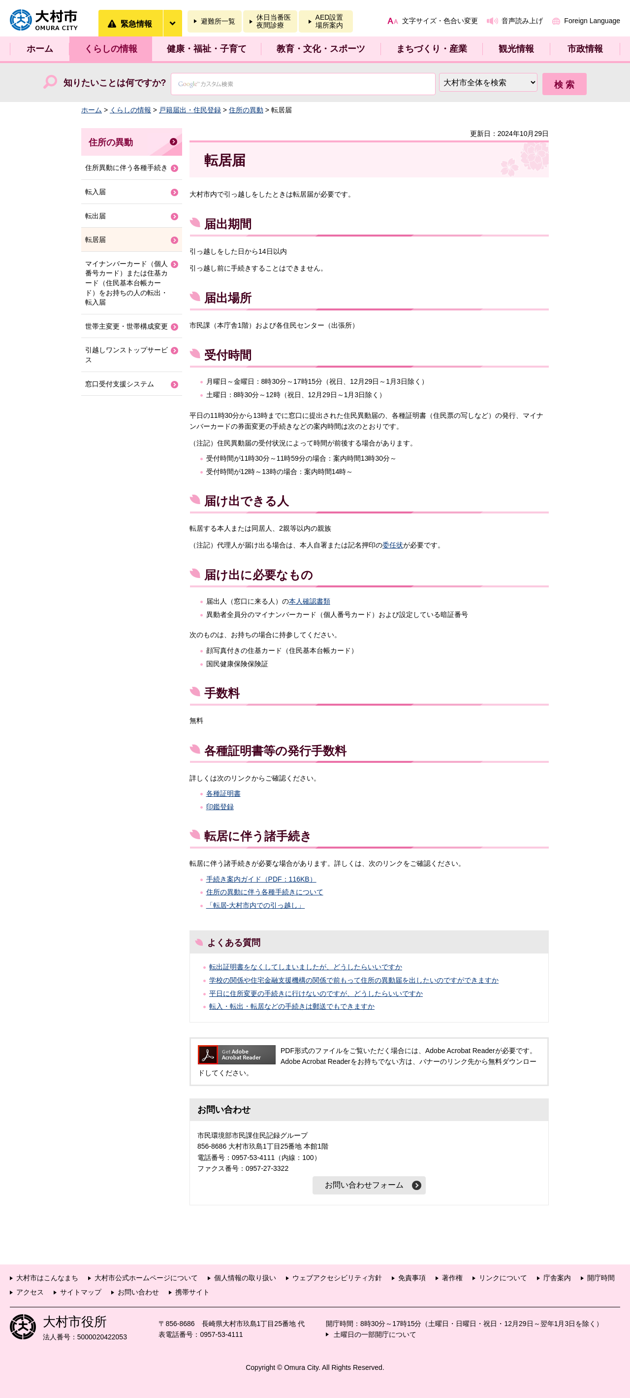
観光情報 (516, 49)
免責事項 (412, 1278)
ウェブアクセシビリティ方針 (337, 1278)
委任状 (392, 545)
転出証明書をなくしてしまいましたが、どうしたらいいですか (305, 967)
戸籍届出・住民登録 (190, 110)
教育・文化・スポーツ (321, 49)
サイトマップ (80, 1292)
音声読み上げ (522, 21)
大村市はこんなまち (47, 1278)
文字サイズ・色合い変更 (440, 21)
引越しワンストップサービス (126, 355)
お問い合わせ (138, 1292)
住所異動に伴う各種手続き (126, 167)
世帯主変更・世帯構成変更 (126, 326)
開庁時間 (601, 1278)
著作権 (452, 1278)
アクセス (30, 1292)
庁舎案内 (557, 1278)
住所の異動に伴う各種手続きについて (264, 892)
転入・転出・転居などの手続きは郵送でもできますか (292, 1006)
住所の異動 (246, 110)
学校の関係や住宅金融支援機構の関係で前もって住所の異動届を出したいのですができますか (354, 980)
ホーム (40, 49)
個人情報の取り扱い (245, 1278)
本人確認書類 (309, 601)
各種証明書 (223, 793)
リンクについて (503, 1278)
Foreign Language (592, 21)
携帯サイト (192, 1292)
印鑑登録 (220, 807)
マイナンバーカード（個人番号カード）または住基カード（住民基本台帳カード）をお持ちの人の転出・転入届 (126, 283)
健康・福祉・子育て (207, 49)
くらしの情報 (110, 49)
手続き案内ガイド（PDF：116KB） (261, 879)
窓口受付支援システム (119, 384)
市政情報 (585, 49)
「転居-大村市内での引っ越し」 (255, 905)
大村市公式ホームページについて (146, 1278)
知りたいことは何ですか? (114, 83)
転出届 (95, 216)
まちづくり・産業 (431, 49)
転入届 (95, 192)
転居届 (95, 239)
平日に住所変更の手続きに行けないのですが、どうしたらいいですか (316, 993)
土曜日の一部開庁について (375, 1334)
